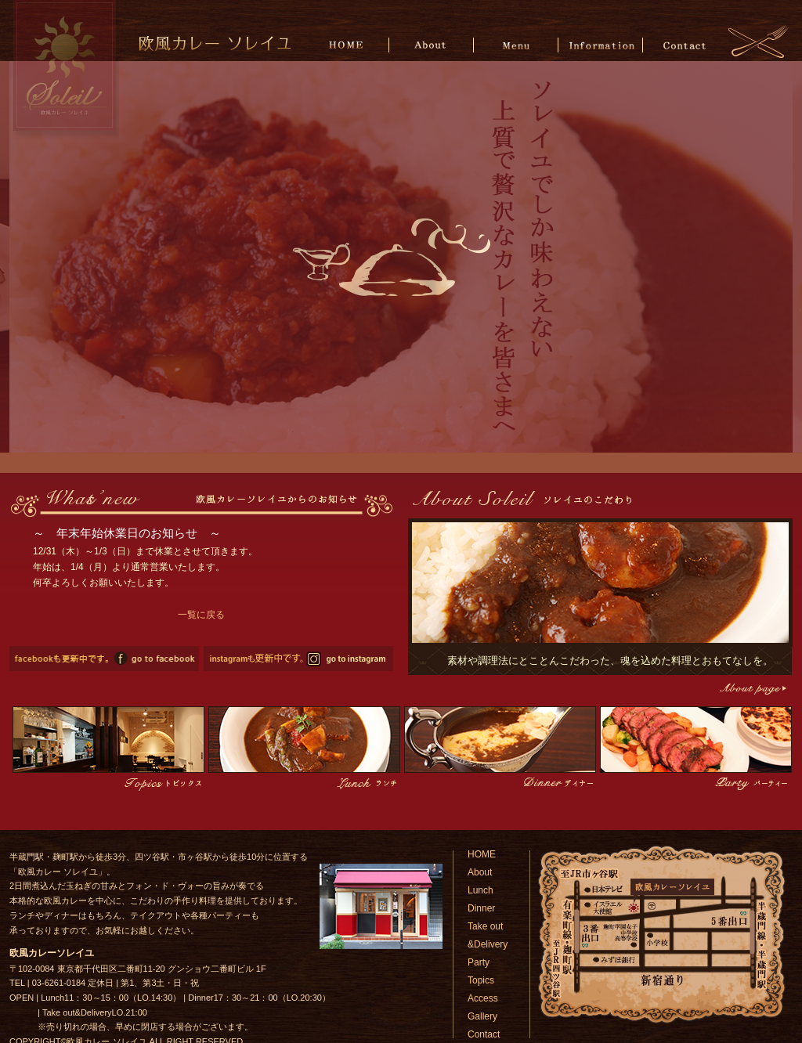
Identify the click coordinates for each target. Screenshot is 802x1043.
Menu (516, 44)
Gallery (482, 1016)
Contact (684, 44)
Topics (481, 980)
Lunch (480, 890)
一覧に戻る (201, 614)
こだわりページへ (751, 689)
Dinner (481, 908)
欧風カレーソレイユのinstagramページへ (298, 658)
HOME (349, 44)
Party (479, 962)
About (433, 44)
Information (600, 44)
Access (483, 998)
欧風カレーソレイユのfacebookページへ (104, 658)
